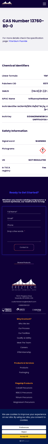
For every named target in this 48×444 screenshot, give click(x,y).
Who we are (24, 323)
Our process (24, 328)
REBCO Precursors (24, 392)
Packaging (24, 372)
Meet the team (24, 342)
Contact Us (24, 247)
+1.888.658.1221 (23, 305)
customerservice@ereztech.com (24, 302)
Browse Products (24, 262)
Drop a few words (15, 231)
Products (24, 367)
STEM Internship (24, 352)
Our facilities (24, 333)
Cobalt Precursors (24, 388)
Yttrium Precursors (24, 397)
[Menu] (44, 4)
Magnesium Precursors (24, 402)
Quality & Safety (24, 338)
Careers (24, 347)
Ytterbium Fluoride (18, 41)
